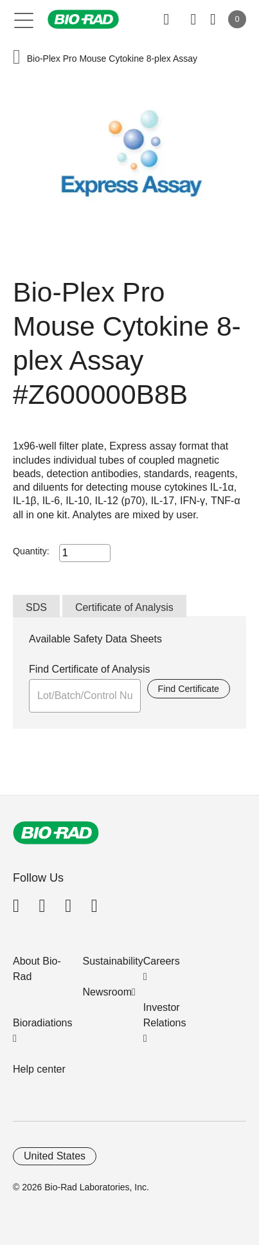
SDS (36, 607)
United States (54, 1155)
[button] (17, 58)
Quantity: (31, 551)
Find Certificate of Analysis (89, 669)
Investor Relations (164, 1015)
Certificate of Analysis (124, 607)
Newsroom (107, 991)
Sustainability (113, 961)
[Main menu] (24, 19)
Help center (39, 1069)
